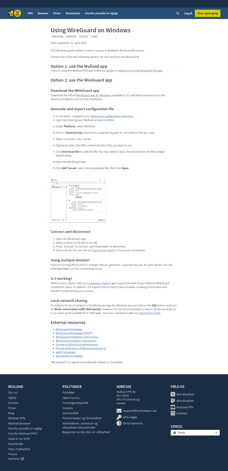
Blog (11, 413)
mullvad (179, 413)
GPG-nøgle (127, 417)
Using (94, 36)
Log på (188, 13)
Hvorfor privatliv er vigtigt (101, 13)
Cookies (67, 408)
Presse (12, 454)
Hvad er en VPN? (19, 439)
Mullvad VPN (16, 418)
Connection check (103, 250)
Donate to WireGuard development (77, 344)
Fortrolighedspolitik (75, 403)
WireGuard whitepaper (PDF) (73, 333)
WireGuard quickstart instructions (76, 340)
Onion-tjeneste (130, 423)
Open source (70, 398)
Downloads (73, 13)
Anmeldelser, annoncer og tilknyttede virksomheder (80, 425)
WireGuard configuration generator (112, 116)
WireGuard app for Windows (94, 95)
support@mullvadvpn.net (137, 410)
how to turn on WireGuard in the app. (140, 70)
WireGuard (57, 36)
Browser (43, 13)
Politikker (68, 392)
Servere (13, 403)
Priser (57, 13)
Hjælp (12, 398)
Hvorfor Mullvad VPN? (23, 433)
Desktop (83, 36)
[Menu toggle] (17, 13)
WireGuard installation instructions (77, 337)
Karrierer (16, 459)
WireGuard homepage (69, 329)
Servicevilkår (70, 413)
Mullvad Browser (19, 423)
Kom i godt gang (207, 13)
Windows (71, 36)
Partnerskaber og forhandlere (82, 418)
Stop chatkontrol (19, 449)
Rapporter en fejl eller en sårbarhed (86, 432)
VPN (30, 13)
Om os (12, 392)
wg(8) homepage (66, 352)
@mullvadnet (182, 394)
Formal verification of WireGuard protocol (81, 348)
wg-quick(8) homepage (69, 356)
